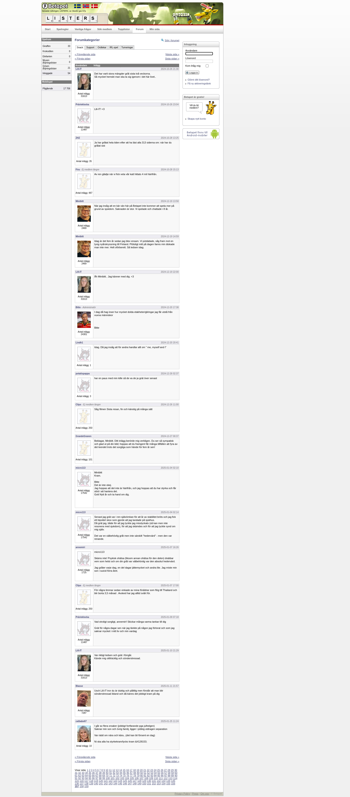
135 (173, 780)
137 (82, 783)
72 (114, 775)
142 (106, 783)
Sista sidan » (172, 58)
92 (79, 778)
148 (135, 783)
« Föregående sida (85, 54)
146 (125, 783)
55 (158, 772)
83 (151, 775)
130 (149, 780)
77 (131, 775)
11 (110, 770)
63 (83, 775)
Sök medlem (104, 29)
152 (154, 783)
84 (155, 775)
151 (149, 783)
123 (115, 780)
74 (121, 775)
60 (176, 772)
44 (121, 772)
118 (91, 780)
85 (158, 775)
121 (106, 780)
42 (114, 772)
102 (117, 778)
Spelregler (63, 29)
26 (162, 770)
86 (162, 775)
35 (90, 772)
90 (176, 775)
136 (77, 783)
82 (148, 775)
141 (101, 783)
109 (151, 778)
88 (169, 775)
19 (137, 770)
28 (168, 770)
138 (86, 783)
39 (103, 772)
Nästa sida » (172, 54)
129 (144, 780)
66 (93, 775)
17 (131, 770)
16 (127, 770)
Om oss (205, 793)
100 (108, 778)
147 (130, 783)
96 (93, 778)
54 (155, 772)
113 (170, 778)
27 (165, 770)
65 (90, 775)
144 (115, 783)
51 (145, 772)
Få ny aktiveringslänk (199, 83)
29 (172, 770)
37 (96, 772)
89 (172, 775)
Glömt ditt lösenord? (199, 79)
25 (158, 770)
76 (127, 775)
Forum (140, 29)
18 (134, 770)
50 (141, 772)
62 (79, 775)
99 (103, 778)
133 (163, 780)
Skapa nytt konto (197, 118)
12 (113, 770)
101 (113, 778)
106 (137, 778)
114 (175, 778)
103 (122, 778)
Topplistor (124, 29)
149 (139, 783)
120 (101, 780)
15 (124, 770)
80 (141, 775)
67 (96, 775)
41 (110, 772)
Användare (191, 50)
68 (100, 775)
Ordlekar (102, 47)
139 (91, 783)
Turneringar (127, 47)
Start (48, 29)
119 (96, 780)
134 (168, 780)
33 (83, 772)
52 (148, 772)
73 (117, 775)
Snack (80, 47)
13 (117, 770)
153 (159, 783)
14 (120, 770)
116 (82, 780)
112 (165, 778)
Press (195, 793)
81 (145, 775)
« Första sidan (83, 58)
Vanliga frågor (83, 29)
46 (127, 772)
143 (110, 783)
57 (165, 772)
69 (103, 775)
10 (106, 770)
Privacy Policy (182, 793)
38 (100, 772)
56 (162, 772)
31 (76, 772)
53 (151, 772)
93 (83, 778)
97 (96, 778)
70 (107, 775)
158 (82, 786)
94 (86, 778)
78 (134, 775)
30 (175, 770)
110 (156, 778)
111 (161, 778)
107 (141, 778)
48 (134, 772)
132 (159, 780)
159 (86, 786)
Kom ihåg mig (193, 65)
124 (120, 780)
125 (125, 780)
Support (90, 47)
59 (172, 772)
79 (138, 775)
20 (141, 770)
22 (148, 770)
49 (138, 772)
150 (144, 783)
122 (110, 780)
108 (146, 778)
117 (86, 780)
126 (130, 780)
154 (163, 783)
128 (139, 780)
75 (124, 775)
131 (154, 780)
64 (86, 775)
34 (86, 772)
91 (76, 778)
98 (100, 778)
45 (124, 772)
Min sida (155, 29)
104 (127, 778)
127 (135, 780)
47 (131, 772)
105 (132, 778)
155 (168, 783)
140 (96, 783)
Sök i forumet (172, 40)
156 (173, 783)
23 (151, 770)
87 (165, 775)
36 (93, 772)
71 (110, 775)
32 (79, 772)
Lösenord (190, 58)
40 (107, 772)
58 (169, 772)
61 (76, 775)
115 (77, 780)
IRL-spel (114, 47)
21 (144, 770)
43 (117, 772)
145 (120, 783)
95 (90, 778)
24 (155, 770)
